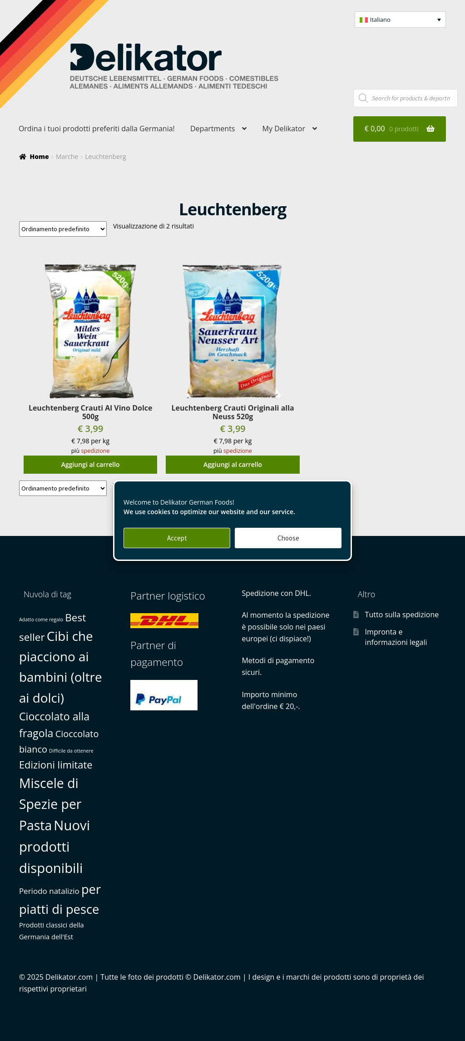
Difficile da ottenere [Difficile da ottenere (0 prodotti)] (71, 751)
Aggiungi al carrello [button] (90, 464)
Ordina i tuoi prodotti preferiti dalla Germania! (97, 129)
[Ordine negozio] (63, 229)
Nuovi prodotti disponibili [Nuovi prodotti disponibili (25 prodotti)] (54, 846)
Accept (177, 538)
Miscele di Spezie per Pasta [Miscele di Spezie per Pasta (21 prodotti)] (50, 804)
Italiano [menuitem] (380, 19)
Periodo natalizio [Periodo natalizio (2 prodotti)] (49, 891)
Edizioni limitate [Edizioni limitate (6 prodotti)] (56, 764)
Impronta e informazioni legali (396, 637)
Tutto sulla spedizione (402, 615)
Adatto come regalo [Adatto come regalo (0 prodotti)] (41, 619)
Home (39, 156)
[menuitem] (400, 19)
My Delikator (283, 129)
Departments (212, 129)
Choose (288, 538)
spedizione (95, 451)
